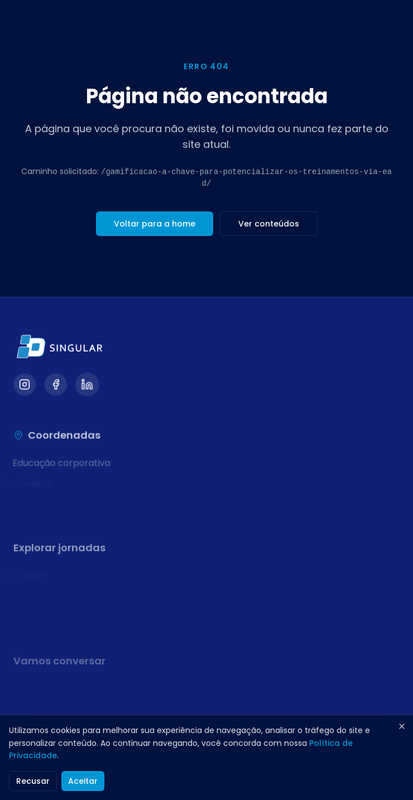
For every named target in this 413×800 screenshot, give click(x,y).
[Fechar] (402, 726)
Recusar (33, 781)
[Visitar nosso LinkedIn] (87, 385)
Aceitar (83, 781)
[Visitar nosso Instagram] (24, 385)
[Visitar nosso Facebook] (56, 385)
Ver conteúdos (268, 223)
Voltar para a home (154, 223)
